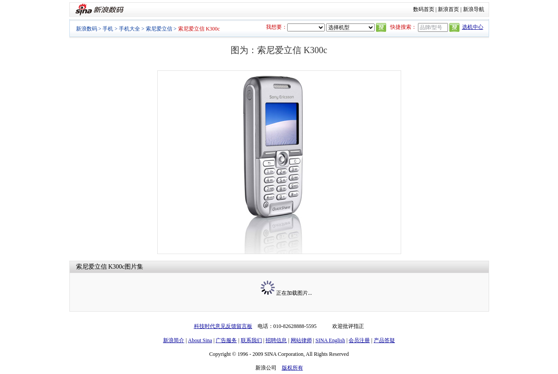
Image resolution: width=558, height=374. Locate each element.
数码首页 (423, 9)
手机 (107, 29)
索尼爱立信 (159, 29)
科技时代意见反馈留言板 (223, 326)
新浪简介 (173, 340)
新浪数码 (86, 29)
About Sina (200, 340)
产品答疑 (384, 340)
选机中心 (472, 27)
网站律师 (301, 340)
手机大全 (129, 29)
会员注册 (359, 340)
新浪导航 (473, 9)
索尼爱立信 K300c (100, 266)
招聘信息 (276, 340)
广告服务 (226, 340)
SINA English (330, 340)
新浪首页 (448, 9)
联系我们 (251, 340)
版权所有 (292, 368)
